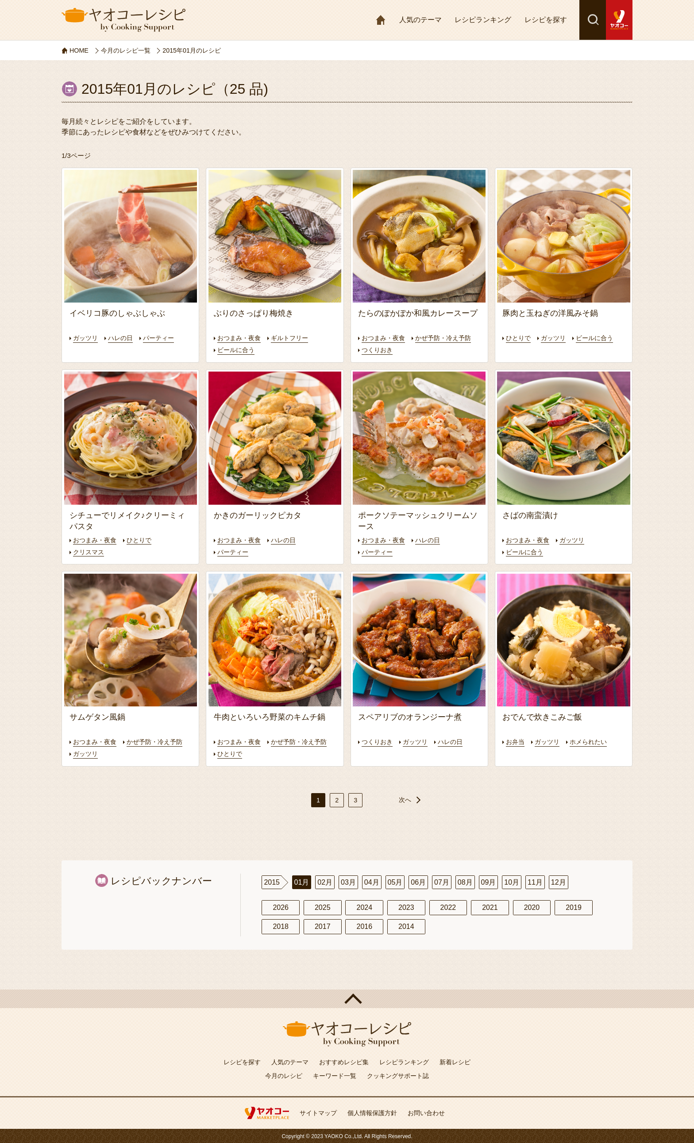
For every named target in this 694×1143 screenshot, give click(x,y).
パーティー (163, 337)
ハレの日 (123, 337)
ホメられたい (593, 741)
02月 (324, 882)
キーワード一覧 (334, 1075)
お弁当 (516, 741)
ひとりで (519, 337)
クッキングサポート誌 (398, 1075)
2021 (490, 907)
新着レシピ (455, 1061)
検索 (592, 20)
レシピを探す (545, 19)
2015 (272, 882)
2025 (323, 907)
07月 (441, 882)
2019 (574, 907)
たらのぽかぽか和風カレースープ (418, 313)
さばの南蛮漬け (530, 514)
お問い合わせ (426, 1112)
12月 (558, 882)
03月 (348, 882)
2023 (406, 907)
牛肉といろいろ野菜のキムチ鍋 (269, 717)
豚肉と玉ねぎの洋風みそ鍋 (550, 313)
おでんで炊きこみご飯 (542, 717)
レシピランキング (483, 19)
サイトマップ (318, 1112)
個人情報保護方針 (372, 1112)
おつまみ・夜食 (240, 337)
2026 (281, 907)
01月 (301, 882)
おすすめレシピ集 (344, 1061)
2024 (364, 907)
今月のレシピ (283, 1075)
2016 (364, 926)
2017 (323, 926)
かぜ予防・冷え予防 (391, 349)
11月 (535, 882)
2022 (448, 907)
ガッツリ (86, 337)
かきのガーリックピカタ (257, 514)
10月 (511, 882)
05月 (395, 882)
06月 (418, 882)
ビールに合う (237, 349)
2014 (406, 926)
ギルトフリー (294, 337)
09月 (488, 882)
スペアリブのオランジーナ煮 (410, 717)
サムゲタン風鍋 (97, 717)
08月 (465, 882)
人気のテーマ (420, 19)
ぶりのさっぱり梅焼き (253, 313)
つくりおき (448, 349)
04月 (371, 882)
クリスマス (89, 551)
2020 (532, 907)
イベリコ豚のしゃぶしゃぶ (117, 313)
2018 (281, 926)
